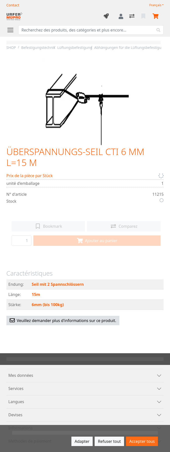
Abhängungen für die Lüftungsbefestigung (130, 47)
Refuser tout (109, 441)
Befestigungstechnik (38, 47)
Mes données (20, 375)
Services (15, 388)
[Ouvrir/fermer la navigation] (12, 30)
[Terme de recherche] (86, 30)
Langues (16, 401)
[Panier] (156, 16)
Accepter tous (142, 441)
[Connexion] (121, 16)
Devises (15, 415)
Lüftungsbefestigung (74, 47)
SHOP (11, 47)
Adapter (82, 441)
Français (155, 5)
